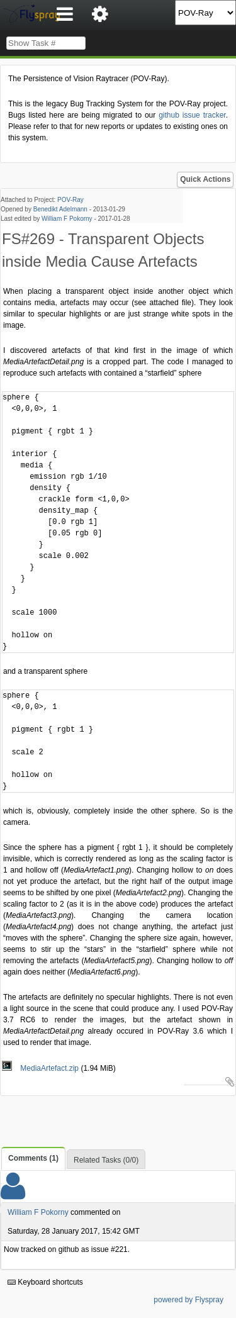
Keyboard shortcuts (45, 1282)
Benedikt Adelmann (60, 209)
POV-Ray (70, 199)
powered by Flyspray (188, 1299)
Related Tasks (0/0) (106, 1160)
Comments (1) (33, 1158)
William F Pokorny (67, 218)
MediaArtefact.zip (41, 1068)
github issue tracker (192, 115)
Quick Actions (205, 179)
